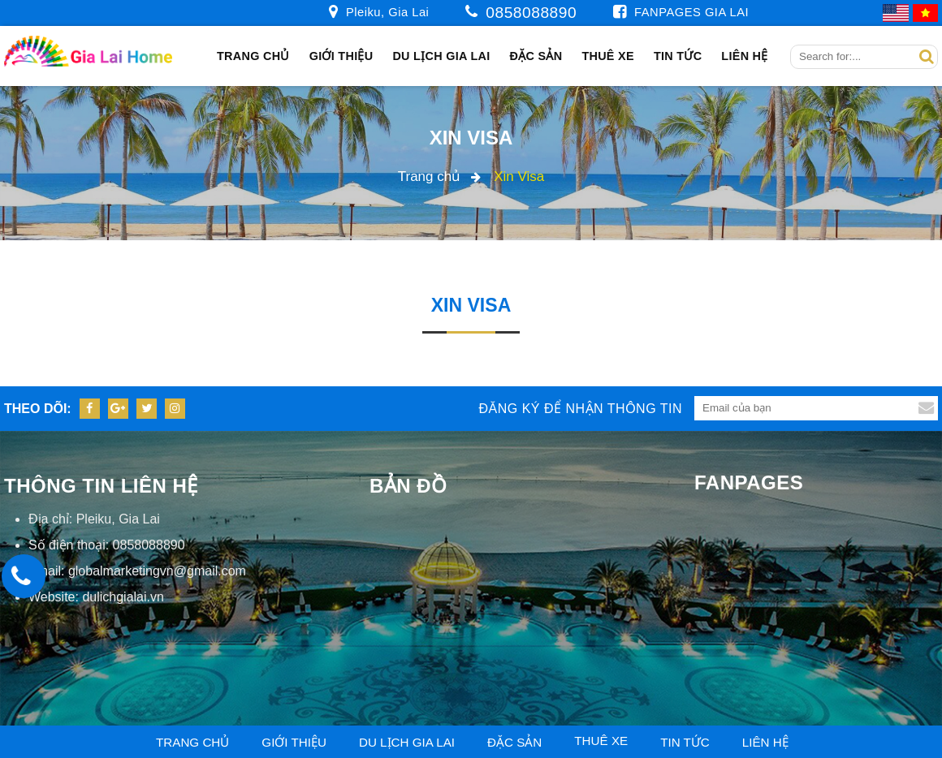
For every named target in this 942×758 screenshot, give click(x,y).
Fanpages (748, 482)
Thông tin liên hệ (101, 486)
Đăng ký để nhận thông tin (580, 409)
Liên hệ (744, 56)
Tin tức (678, 56)
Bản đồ (408, 486)
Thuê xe (607, 56)
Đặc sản (536, 56)
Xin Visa (471, 138)
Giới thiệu (341, 56)
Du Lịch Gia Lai (441, 56)
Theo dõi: (37, 409)
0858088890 (531, 12)
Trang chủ (253, 56)
